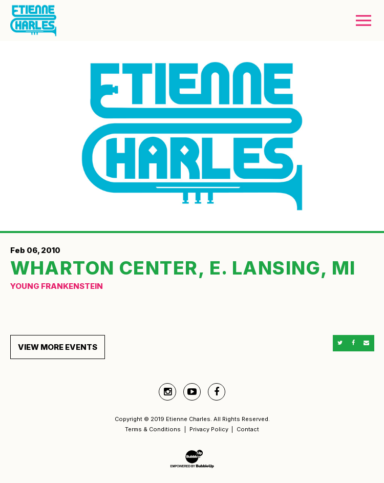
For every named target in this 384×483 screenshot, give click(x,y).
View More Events (57, 347)
